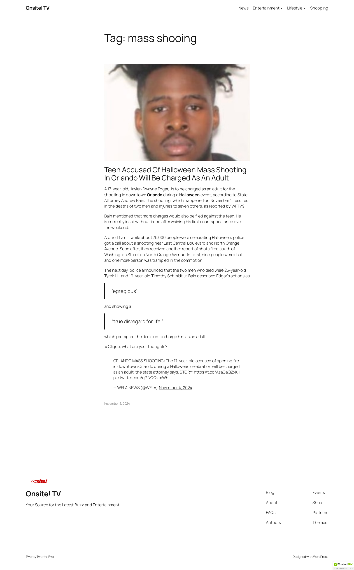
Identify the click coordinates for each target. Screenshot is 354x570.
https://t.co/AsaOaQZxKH (217, 372)
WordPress (320, 556)
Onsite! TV (37, 8)
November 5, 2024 (117, 403)
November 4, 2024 (175, 387)
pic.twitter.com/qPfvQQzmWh (140, 377)
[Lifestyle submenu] (304, 8)
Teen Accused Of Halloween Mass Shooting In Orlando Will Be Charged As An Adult (175, 174)
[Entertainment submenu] (281, 8)
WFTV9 (238, 206)
